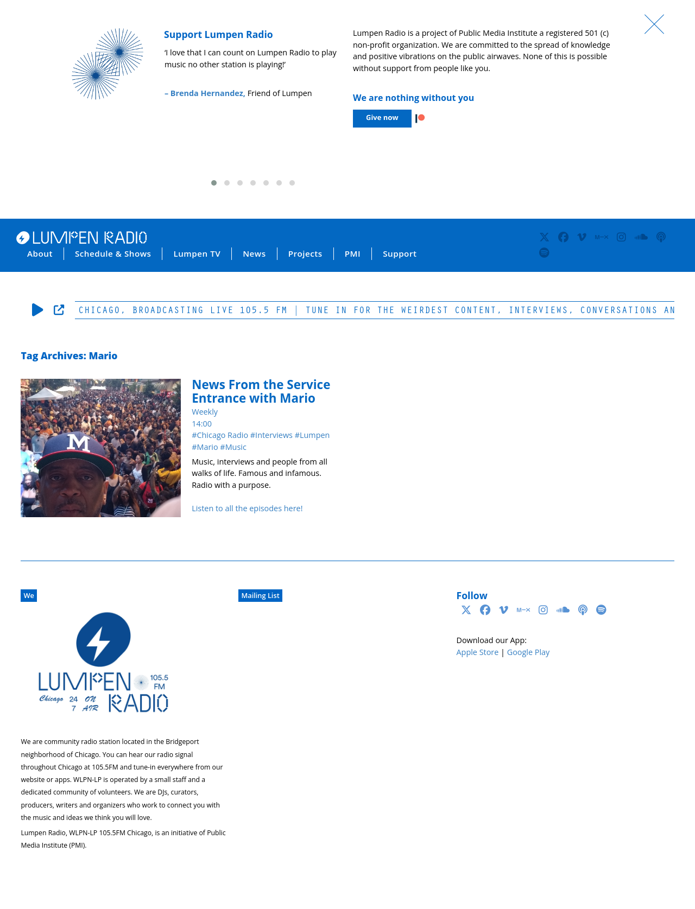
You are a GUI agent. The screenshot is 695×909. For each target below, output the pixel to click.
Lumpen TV (196, 253)
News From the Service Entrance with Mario (261, 391)
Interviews (274, 435)
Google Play (528, 652)
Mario (207, 447)
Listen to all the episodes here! (247, 508)
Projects (305, 253)
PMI (353, 253)
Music (236, 447)
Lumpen (315, 435)
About (40, 253)
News (254, 253)
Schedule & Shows (113, 253)
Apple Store (478, 652)
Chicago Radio (222, 435)
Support (399, 253)
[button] (213, 182)
